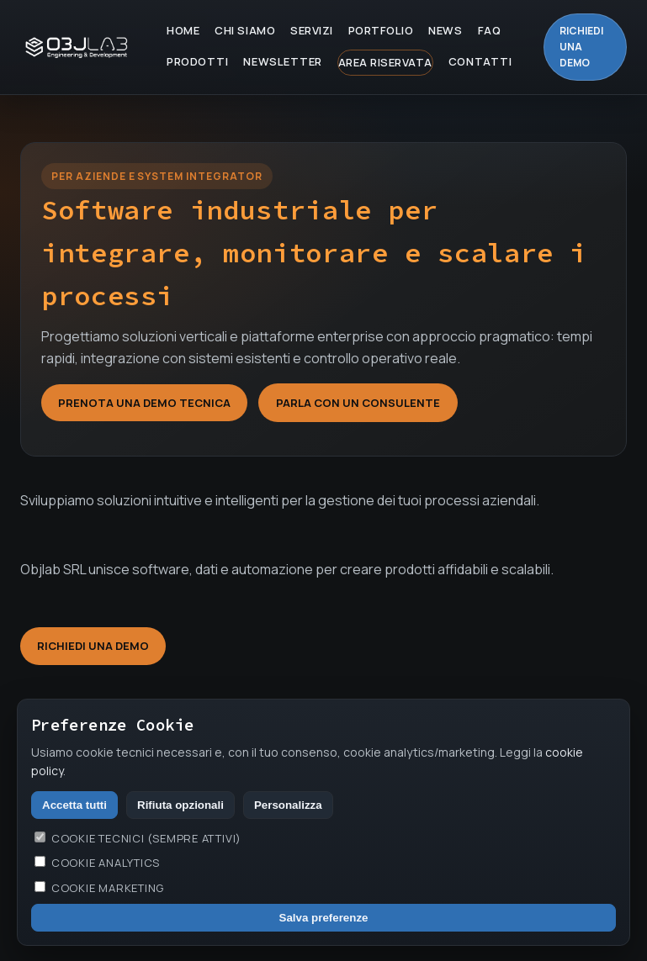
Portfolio (381, 30)
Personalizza (288, 805)
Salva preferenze (324, 917)
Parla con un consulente (358, 402)
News (445, 30)
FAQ (489, 30)
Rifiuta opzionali (180, 805)
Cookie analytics (97, 862)
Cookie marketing (99, 887)
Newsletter (282, 61)
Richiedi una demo (581, 47)
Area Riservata (385, 62)
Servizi (311, 30)
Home (183, 30)
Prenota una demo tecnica (144, 402)
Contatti (480, 61)
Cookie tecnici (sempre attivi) (137, 838)
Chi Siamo (245, 30)
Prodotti (197, 61)
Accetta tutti (74, 805)
